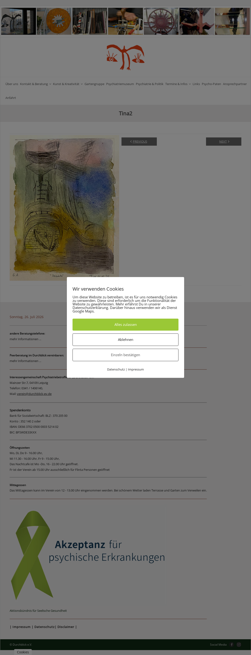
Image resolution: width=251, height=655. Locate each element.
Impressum (136, 369)
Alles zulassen (125, 324)
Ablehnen (125, 339)
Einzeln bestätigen (125, 354)
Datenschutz (116, 369)
